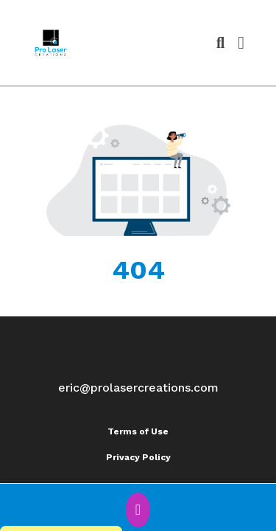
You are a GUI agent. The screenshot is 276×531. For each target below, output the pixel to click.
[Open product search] (220, 42)
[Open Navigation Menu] (241, 42)
